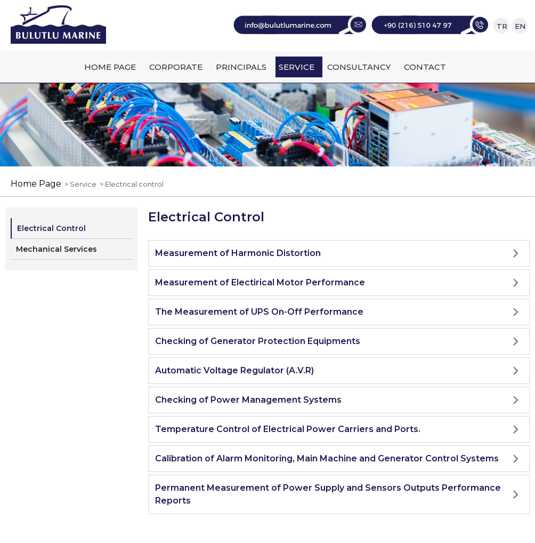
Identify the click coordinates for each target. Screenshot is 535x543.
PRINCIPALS (241, 67)
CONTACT (425, 67)
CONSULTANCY (359, 67)
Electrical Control (51, 228)
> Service (78, 184)
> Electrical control (130, 184)
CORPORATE (175, 67)
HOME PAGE (110, 67)
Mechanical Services (56, 249)
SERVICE (296, 67)
